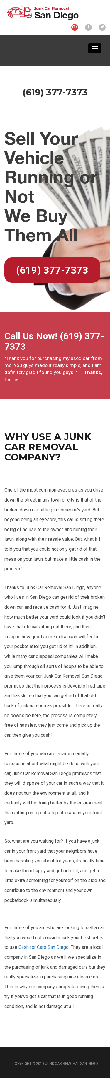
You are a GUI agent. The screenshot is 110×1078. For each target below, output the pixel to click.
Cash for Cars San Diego (43, 947)
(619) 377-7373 (52, 270)
